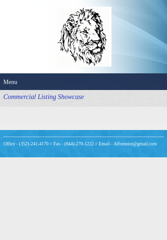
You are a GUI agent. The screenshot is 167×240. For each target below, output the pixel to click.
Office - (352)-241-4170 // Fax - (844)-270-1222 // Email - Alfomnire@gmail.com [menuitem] (80, 143)
